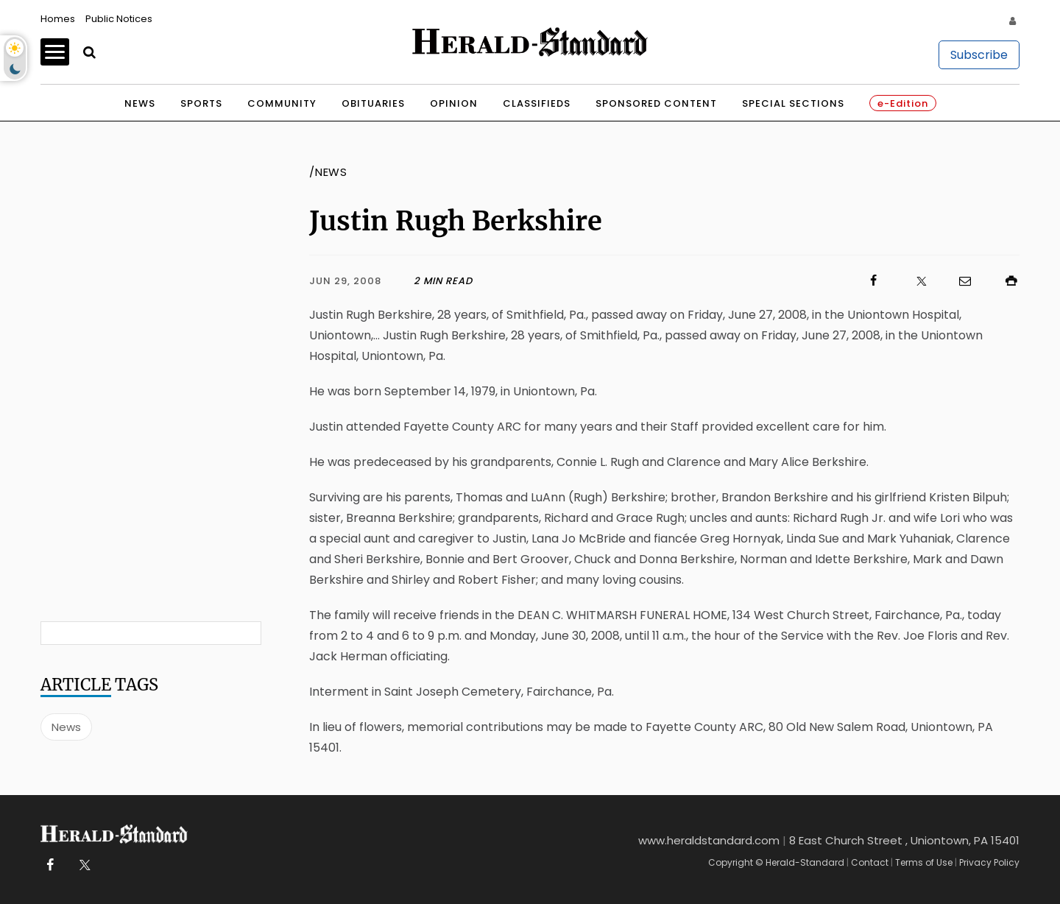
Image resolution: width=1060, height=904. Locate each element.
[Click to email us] (957, 281)
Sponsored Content (656, 103)
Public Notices (118, 19)
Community (282, 103)
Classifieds (536, 103)
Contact (869, 862)
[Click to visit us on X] (912, 281)
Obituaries (373, 103)
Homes (57, 19)
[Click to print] (1004, 281)
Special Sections (793, 103)
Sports (201, 103)
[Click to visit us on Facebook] (677, 281)
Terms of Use (924, 862)
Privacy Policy (989, 862)
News (139, 103)
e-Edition (902, 103)
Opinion (454, 103)
